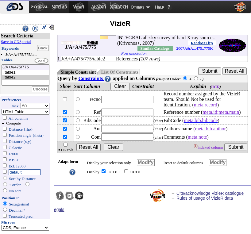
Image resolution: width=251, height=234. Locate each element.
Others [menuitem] (138, 7)
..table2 (25, 77)
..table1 (25, 72)
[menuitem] (14, 7)
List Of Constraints (119, 72)
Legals (58, 209)
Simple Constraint (78, 72)
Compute (13, 123)
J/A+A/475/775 (25, 67)
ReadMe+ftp (202, 42)
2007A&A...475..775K (194, 48)
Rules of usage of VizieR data (204, 198)
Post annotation (134, 53)
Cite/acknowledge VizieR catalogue (210, 193)
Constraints (94, 78)
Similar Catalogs (154, 48)
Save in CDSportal (16, 41)
